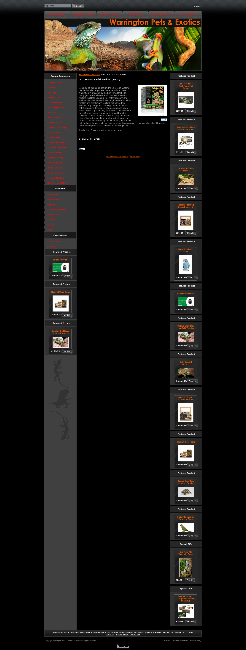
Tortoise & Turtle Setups (57, 128)
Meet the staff (53, 195)
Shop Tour (51, 247)
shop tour (51, 205)
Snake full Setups (54, 133)
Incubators (51, 112)
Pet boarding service (55, 107)
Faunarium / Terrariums (57, 148)
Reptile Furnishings (55, 173)
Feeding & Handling (55, 178)
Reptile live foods (54, 97)
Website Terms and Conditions (117, 156)
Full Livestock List (54, 82)
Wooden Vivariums (55, 117)
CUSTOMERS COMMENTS (161, 14)
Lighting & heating (55, 158)
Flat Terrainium (53, 138)
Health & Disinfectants (56, 168)
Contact (50, 225)
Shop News (51, 220)
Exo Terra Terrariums (56, 143)
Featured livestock (54, 102)
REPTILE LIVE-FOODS (109, 14)
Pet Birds (51, 87)
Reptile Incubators (54, 153)
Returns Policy (53, 215)
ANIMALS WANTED (188, 14)
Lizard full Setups (54, 123)
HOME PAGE (58, 632)
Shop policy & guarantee (57, 210)
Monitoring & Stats (55, 163)
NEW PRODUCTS (55, 200)
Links (49, 230)
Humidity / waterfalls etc (57, 183)
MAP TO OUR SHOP (57, 14)
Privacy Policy (135, 156)
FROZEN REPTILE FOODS (83, 14)
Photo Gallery (53, 242)
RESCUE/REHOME (135, 14)
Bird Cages (51, 92)
